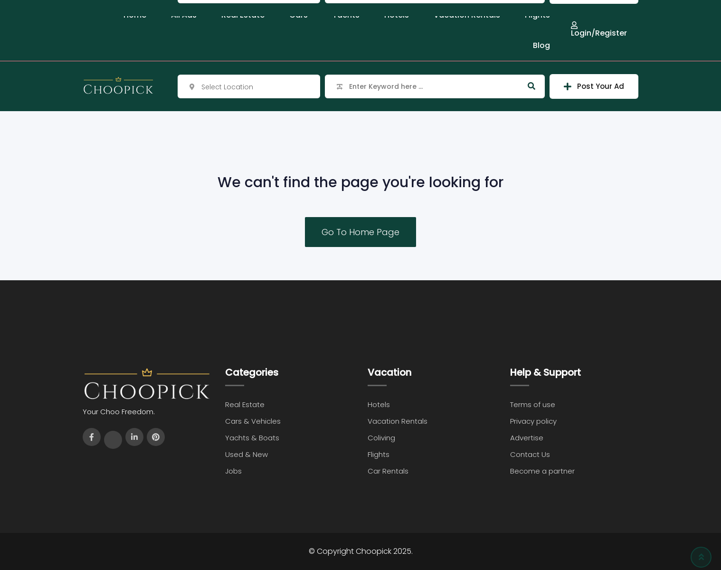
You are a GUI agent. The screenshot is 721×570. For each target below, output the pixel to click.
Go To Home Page (360, 232)
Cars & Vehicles (253, 421)
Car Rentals (388, 471)
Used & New (246, 454)
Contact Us (530, 454)
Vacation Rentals (397, 421)
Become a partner (542, 471)
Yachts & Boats (252, 438)
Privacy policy (533, 421)
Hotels (379, 404)
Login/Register (599, 29)
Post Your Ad (594, 86)
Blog (541, 45)
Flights (378, 454)
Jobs (233, 471)
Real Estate (245, 404)
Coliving (381, 438)
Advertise (526, 438)
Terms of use (532, 404)
